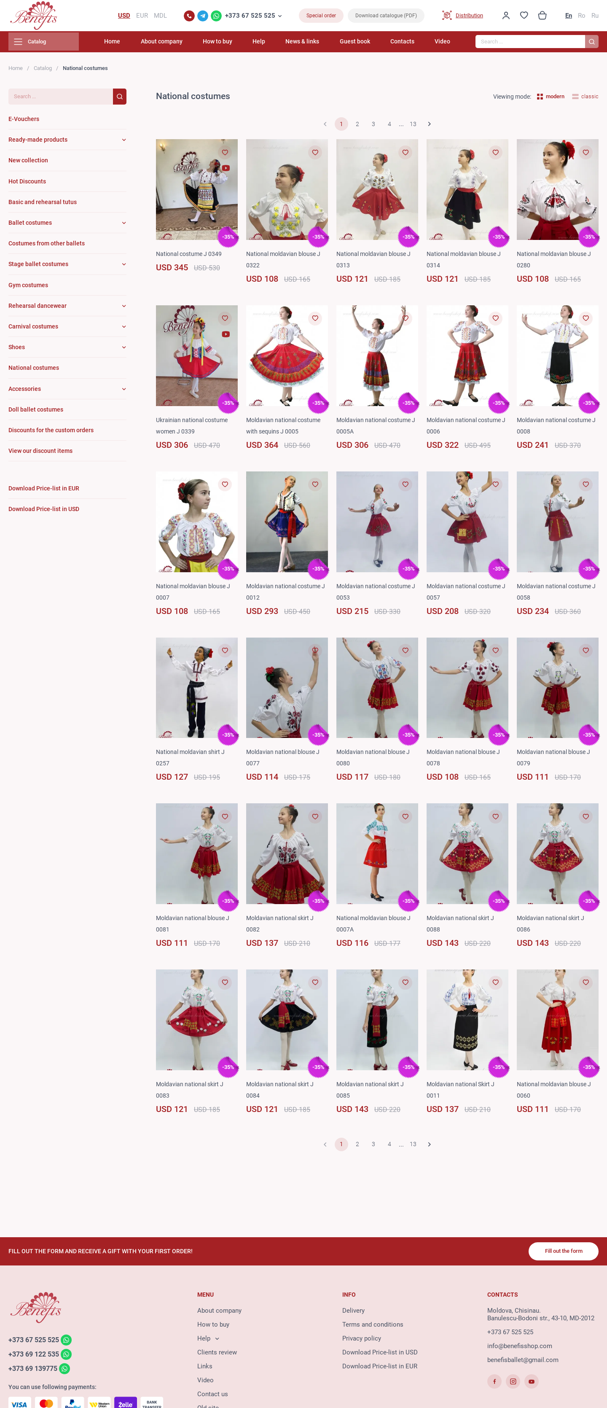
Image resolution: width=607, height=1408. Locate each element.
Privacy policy (361, 1340)
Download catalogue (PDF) (386, 17)
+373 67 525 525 (250, 17)
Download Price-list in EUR (379, 1368)
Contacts (407, 44)
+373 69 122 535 (36, 1356)
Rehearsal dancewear (37, 308)
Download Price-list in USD (380, 1354)
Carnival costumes (33, 329)
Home (143, 44)
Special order (321, 17)
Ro (582, 17)
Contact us (212, 1396)
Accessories (24, 391)
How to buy (239, 44)
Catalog (43, 70)
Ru (595, 17)
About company (188, 44)
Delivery (353, 1312)
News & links (315, 44)
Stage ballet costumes (38, 267)
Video (442, 44)
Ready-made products (37, 142)
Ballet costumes (30, 225)
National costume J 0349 (191, 256)
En (568, 17)
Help (276, 44)
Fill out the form (560, 1252)
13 (413, 127)
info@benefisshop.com (519, 1347)
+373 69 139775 (35, 1371)
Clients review (217, 1354)
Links (204, 1368)
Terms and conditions (372, 1326)
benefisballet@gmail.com (523, 1361)
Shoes (16, 350)
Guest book (363, 44)
